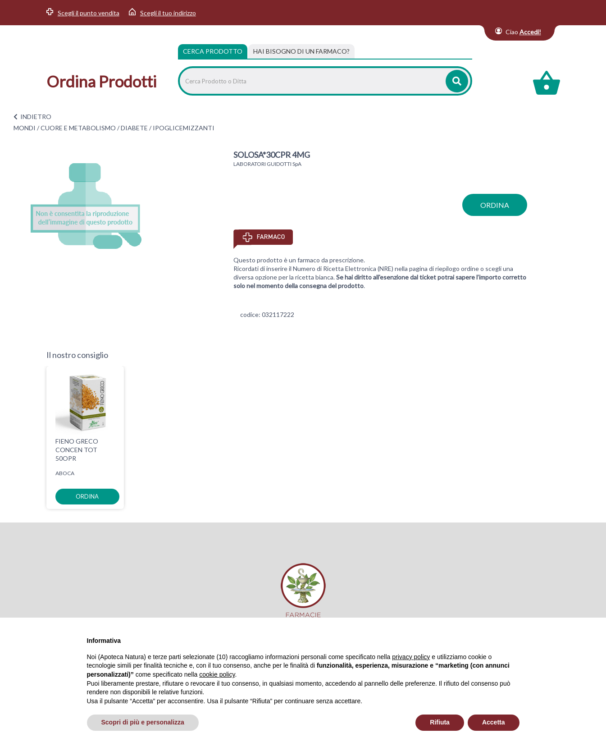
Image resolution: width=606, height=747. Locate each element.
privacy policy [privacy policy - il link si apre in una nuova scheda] (411, 656)
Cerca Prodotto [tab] (212, 51)
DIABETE (134, 128)
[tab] (301, 51)
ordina (494, 205)
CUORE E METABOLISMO (78, 128)
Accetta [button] (493, 722)
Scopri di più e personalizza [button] (142, 722)
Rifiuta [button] (440, 722)
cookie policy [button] (217, 674)
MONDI (25, 128)
